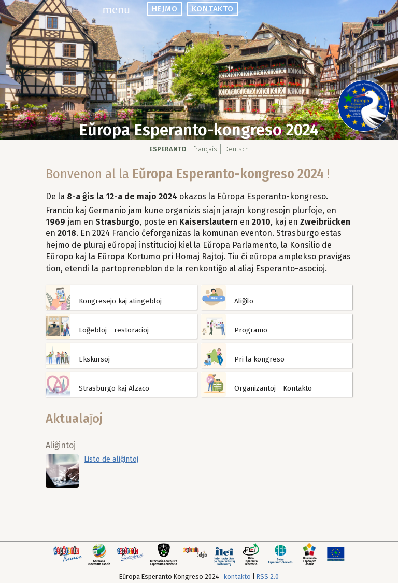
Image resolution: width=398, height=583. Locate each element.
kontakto (212, 8)
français (205, 149)
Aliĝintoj (61, 445)
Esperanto (167, 149)
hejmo (165, 8)
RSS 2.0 (268, 576)
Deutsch (236, 149)
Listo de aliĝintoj (111, 459)
